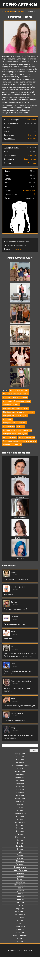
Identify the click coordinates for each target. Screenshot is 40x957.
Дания (20, 810)
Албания (20, 760)
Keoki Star (20, 558)
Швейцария (20, 927)
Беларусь (20, 783)
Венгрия (20, 795)
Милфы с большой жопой (14, 423)
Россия (20, 888)
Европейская (30, 159)
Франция (20, 918)
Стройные (7, 419)
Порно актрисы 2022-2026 (20, 951)
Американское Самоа (20, 766)
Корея (20, 849)
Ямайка (20, 939)
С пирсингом (9, 426)
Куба (20, 852)
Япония (20, 942)
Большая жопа (9, 437)
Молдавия (19, 864)
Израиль (20, 816)
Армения (20, 774)
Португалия (20, 882)
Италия (20, 834)
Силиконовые (29, 190)
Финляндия (20, 915)
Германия (20, 804)
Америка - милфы (11, 405)
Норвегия (20, 873)
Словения (20, 900)
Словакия (20, 897)
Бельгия (20, 786)
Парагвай (20, 876)
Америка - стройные (12, 445)
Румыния (20, 891)
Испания (20, 831)
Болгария (20, 789)
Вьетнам (20, 801)
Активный (31, 120)
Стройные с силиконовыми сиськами (19, 441)
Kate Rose (20, 497)
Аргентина (20, 771)
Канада (20, 840)
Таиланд (20, 903)
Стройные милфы (11, 397)
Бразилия (20, 792)
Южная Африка (20, 936)
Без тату (20, 426)
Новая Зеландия (20, 870)
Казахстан (20, 837)
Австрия (20, 757)
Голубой (32, 135)
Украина (20, 909)
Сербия (20, 894)
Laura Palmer (20, 518)
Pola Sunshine (20, 477)
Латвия (20, 855)
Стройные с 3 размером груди (16, 401)
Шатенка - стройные (19, 390)
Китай (20, 843)
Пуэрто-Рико (20, 885)
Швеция (20, 930)
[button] (20, 271)
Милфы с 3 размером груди (15, 408)
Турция (20, 906)
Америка (20, 11)
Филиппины (20, 912)
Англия (20, 768)
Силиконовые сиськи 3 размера (17, 430)
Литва (20, 858)
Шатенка (32, 139)
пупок (21, 249)
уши (15, 249)
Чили (20, 924)
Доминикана (20, 813)
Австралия (20, 754)
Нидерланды (20, 867)
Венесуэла (20, 798)
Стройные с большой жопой (15, 394)
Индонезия (20, 822)
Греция (20, 807)
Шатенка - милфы (27, 437)
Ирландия (20, 825)
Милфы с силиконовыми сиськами (18, 412)
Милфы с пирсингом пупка (15, 416)
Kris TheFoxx (20, 538)
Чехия (20, 921)
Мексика (20, 861)
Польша (20, 879)
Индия (20, 819)
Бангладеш (20, 777)
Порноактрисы (8, 11)
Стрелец (32, 155)
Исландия (20, 828)
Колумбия (20, 846)
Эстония (20, 933)
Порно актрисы (20, 4)
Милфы (24, 397)
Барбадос (20, 780)
